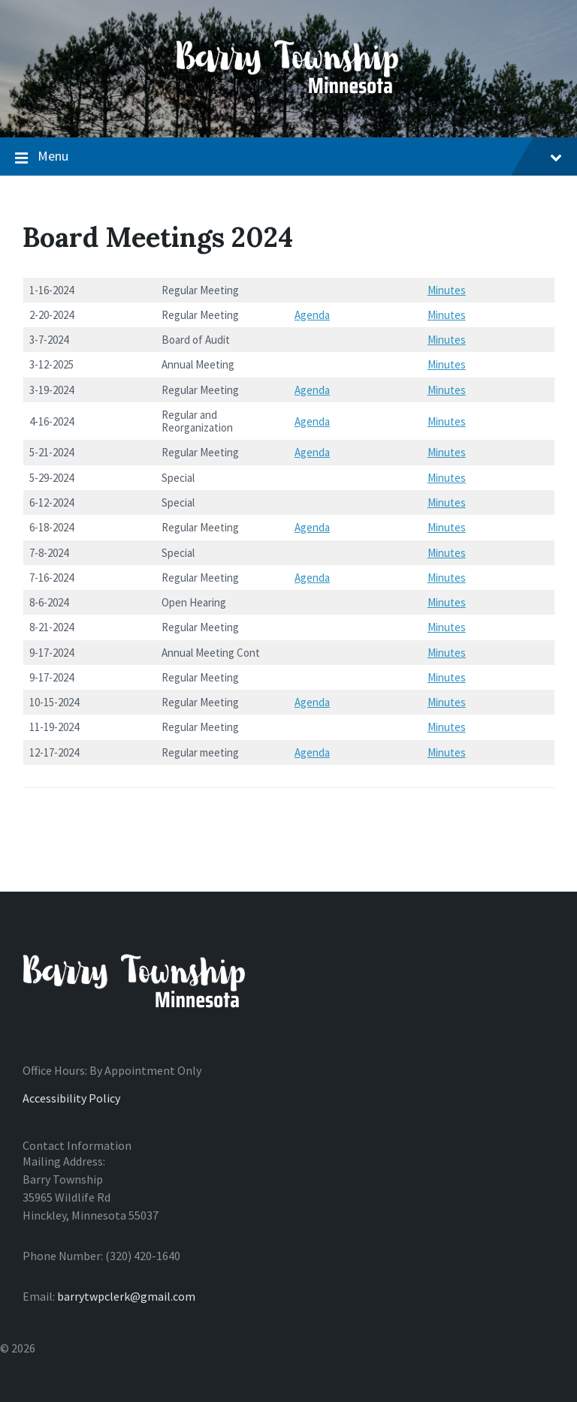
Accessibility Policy (71, 1098)
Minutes (446, 290)
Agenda (312, 315)
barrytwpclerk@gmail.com (126, 1296)
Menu (288, 157)
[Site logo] (288, 108)
